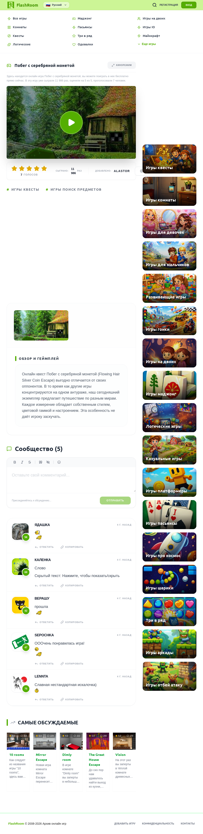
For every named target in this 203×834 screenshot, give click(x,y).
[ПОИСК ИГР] (154, 5)
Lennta (41, 676)
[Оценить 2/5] (21, 168)
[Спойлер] (48, 462)
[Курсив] (22, 462)
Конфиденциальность (158, 823)
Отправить (115, 500)
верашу (42, 598)
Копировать (71, 547)
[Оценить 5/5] (44, 168)
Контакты (188, 823)
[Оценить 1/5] (14, 168)
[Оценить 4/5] (36, 168)
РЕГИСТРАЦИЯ (169, 5)
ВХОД (189, 5)
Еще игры (146, 44)
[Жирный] (15, 462)
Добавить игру (124, 823)
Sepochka (44, 635)
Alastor (122, 171)
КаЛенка (43, 560)
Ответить (44, 547)
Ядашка (42, 525)
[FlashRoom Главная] (22, 5)
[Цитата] (41, 462)
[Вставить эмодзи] (59, 462)
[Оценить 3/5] (29, 168)
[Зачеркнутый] (30, 462)
